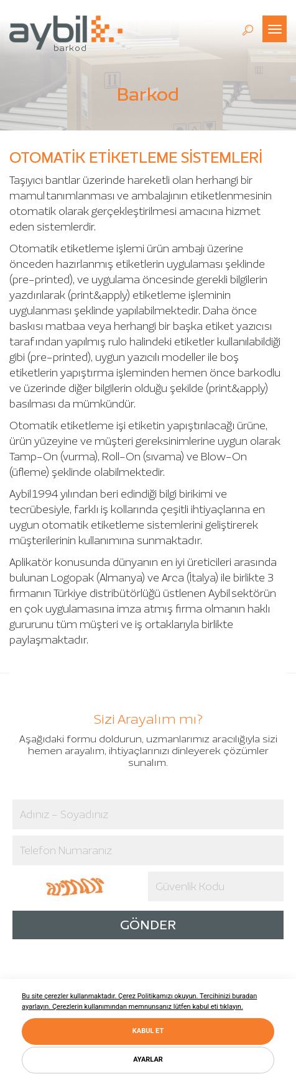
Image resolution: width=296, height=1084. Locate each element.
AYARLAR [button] (148, 1059)
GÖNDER (148, 924)
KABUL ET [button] (148, 1031)
